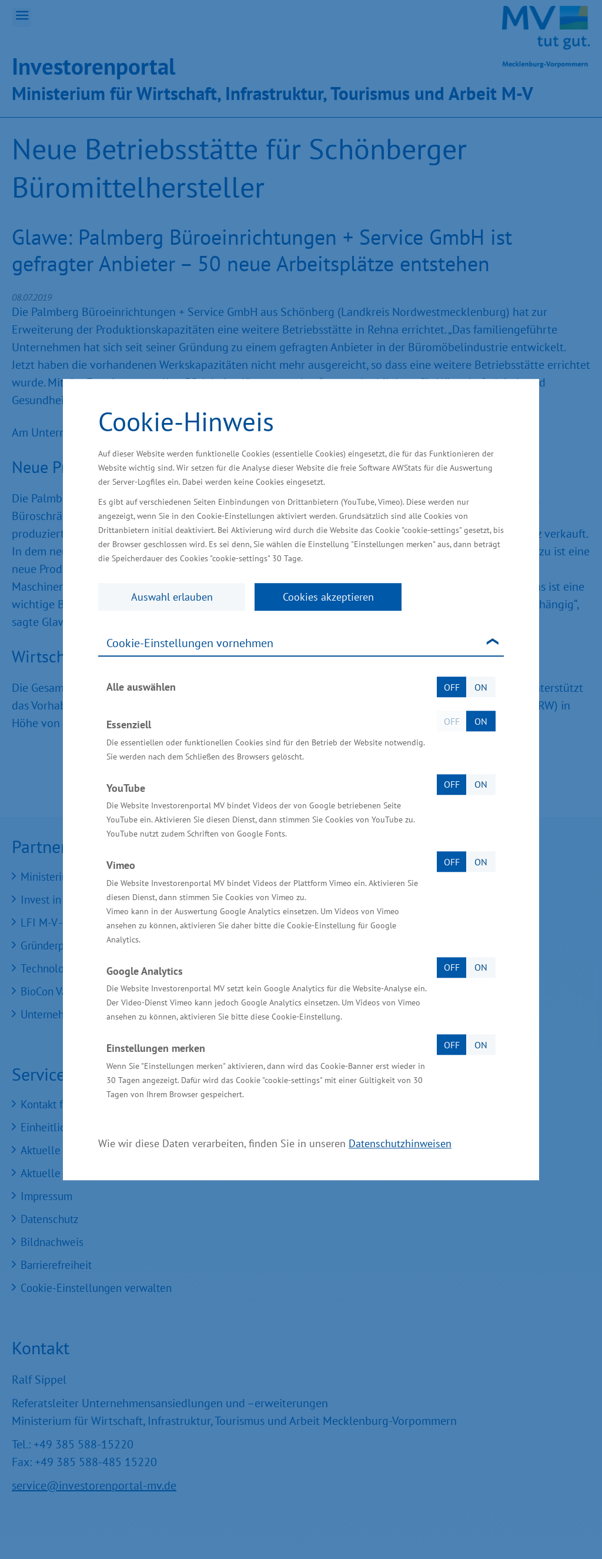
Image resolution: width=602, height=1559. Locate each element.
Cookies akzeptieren (328, 597)
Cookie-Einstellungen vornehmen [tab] (189, 643)
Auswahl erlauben (172, 597)
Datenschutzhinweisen (400, 1143)
